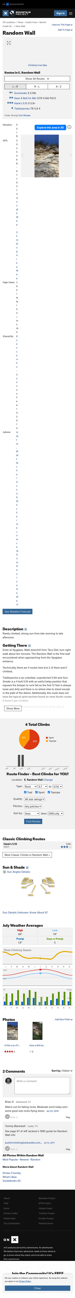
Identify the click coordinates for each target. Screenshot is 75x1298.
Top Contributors (12, 1223)
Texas (20, 22)
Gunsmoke (20, 92)
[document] (37, 1283)
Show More (13, 708)
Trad (28, 792)
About (6, 1198)
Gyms (6, 1208)
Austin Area (31, 22)
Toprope (54, 792)
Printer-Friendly (12, 1172)
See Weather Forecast (18, 611)
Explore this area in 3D (50, 127)
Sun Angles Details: (37, 883)
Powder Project (46, 1218)
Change (48, 779)
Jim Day (17, 566)
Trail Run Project (47, 1213)
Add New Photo (63, 1019)
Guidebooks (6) (12, 1180)
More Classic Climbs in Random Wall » (27, 854)
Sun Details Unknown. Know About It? (25, 912)
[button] (24, 156)
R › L (37, 86)
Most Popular (10, 1159)
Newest (24, 1159)
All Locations (9, 22)
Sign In (60, 13)
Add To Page (65, 29)
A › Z (58, 86)
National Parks (46, 1223)
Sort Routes (25, 115)
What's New (10, 1176)
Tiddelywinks (22, 108)
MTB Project (45, 1203)
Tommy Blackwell (15, 1125)
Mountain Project (47, 1198)
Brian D (9, 1101)
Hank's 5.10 (20, 103)
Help (6, 1203)
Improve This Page (62, 24)
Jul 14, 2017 (49, 1142)
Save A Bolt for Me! (25, 98)
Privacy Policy (25, 1281)
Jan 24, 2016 (52, 1111)
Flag (68, 1117)
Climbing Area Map (37, 65)
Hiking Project (45, 1208)
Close (37, 1288)
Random (35, 1159)
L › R (15, 86)
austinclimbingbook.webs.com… (23, 1142)
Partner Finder (11, 1213)
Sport (40, 792)
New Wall (20, 26)
